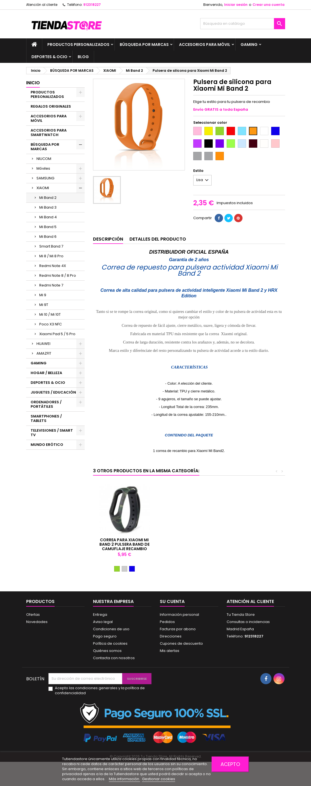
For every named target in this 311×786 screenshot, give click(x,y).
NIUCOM (43, 158)
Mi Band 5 (48, 226)
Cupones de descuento (181, 643)
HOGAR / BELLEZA (46, 372)
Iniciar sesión (236, 4)
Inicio (33, 83)
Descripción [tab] (108, 239)
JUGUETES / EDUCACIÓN (53, 392)
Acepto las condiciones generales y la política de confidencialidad (100, 690)
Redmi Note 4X (52, 265)
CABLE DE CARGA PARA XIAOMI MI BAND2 (186, 542)
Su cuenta (172, 601)
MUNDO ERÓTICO (47, 444)
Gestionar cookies (158, 779)
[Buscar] (242, 23)
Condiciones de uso (111, 629)
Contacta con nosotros (114, 658)
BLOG (83, 57)
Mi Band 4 (48, 217)
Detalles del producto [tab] (157, 239)
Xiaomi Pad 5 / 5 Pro (57, 334)
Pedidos (167, 621)
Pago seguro (105, 636)
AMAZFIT (43, 353)
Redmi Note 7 (51, 285)
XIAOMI (42, 188)
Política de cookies (110, 643)
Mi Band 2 (48, 197)
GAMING (249, 44)
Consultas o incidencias (248, 621)
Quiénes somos (107, 650)
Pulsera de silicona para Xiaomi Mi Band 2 (124, 542)
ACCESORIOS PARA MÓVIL (204, 44)
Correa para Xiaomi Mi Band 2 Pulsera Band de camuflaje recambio (248, 544)
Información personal (179, 614)
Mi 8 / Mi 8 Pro (51, 256)
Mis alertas (169, 650)
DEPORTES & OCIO (49, 57)
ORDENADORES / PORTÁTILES (46, 404)
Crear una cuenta (269, 4)
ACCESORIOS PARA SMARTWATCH (49, 132)
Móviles (43, 168)
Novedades (37, 621)
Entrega (100, 614)
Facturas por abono (178, 629)
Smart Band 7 (51, 246)
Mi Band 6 (48, 236)
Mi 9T (43, 304)
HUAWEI (43, 343)
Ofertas (33, 614)
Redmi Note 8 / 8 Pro (57, 275)
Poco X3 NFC (50, 324)
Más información (124, 779)
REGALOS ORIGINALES (51, 106)
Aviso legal (103, 621)
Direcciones (171, 636)
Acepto (230, 764)
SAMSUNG (45, 178)
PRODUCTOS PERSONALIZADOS (78, 44)
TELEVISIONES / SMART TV (52, 433)
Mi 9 (42, 295)
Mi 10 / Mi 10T (50, 314)
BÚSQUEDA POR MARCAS (144, 44)
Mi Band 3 (48, 207)
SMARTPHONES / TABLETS (46, 418)
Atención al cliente (41, 4)
